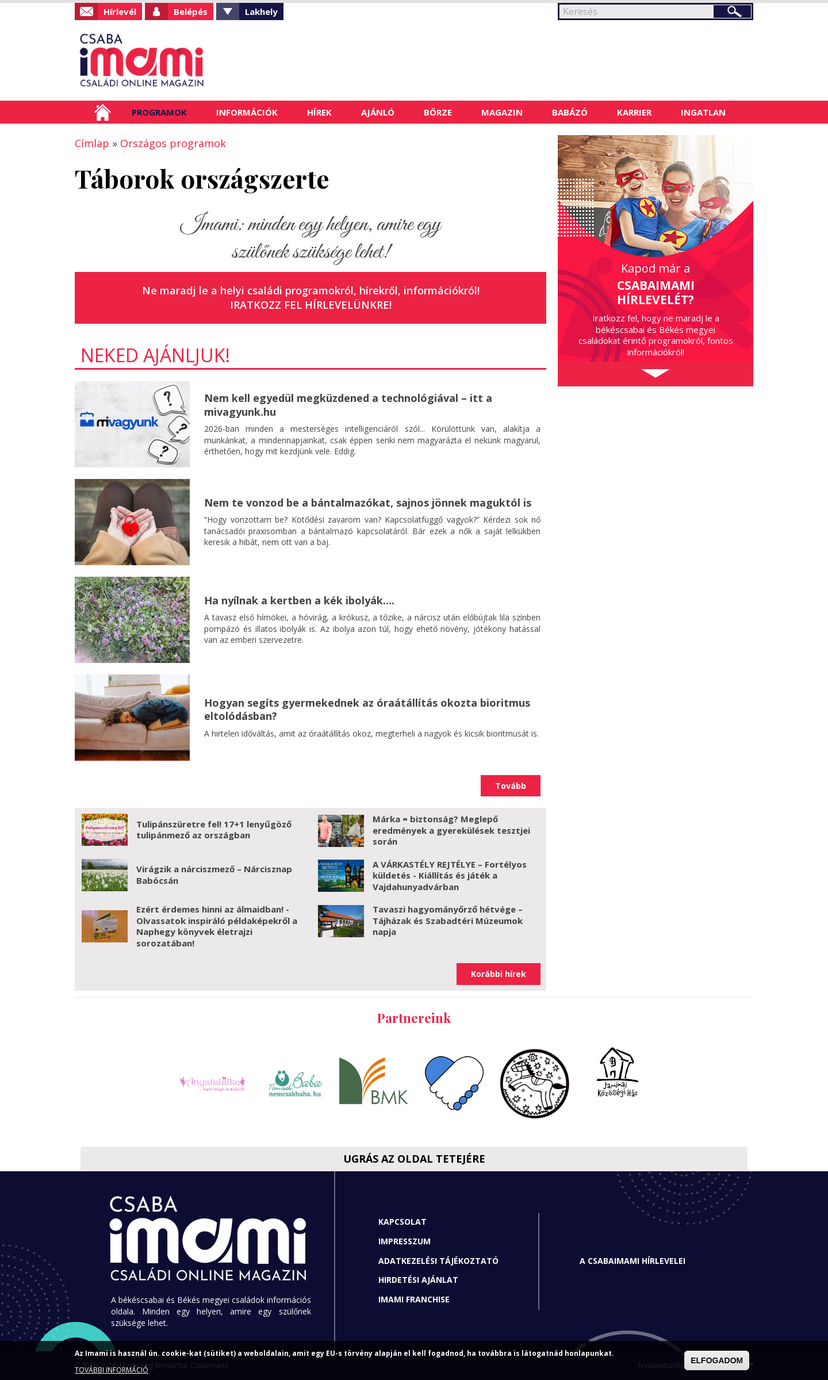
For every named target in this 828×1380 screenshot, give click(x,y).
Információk (247, 112)
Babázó (570, 112)
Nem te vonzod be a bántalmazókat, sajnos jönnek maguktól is (367, 502)
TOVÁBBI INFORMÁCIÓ (111, 1370)
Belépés (191, 11)
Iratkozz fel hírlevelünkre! (311, 305)
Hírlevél (119, 11)
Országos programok (173, 143)
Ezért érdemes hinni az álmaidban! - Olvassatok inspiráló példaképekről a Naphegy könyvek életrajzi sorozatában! (216, 926)
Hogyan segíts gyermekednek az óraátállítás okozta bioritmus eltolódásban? (367, 709)
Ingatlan (703, 112)
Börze (438, 112)
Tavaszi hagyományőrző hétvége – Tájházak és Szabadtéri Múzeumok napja (448, 920)
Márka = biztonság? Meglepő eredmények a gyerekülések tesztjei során (451, 830)
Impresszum (404, 1241)
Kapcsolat (402, 1221)
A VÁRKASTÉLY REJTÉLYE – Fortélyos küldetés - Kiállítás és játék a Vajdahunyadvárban (450, 875)
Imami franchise (414, 1299)
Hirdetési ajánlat (418, 1279)
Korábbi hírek (498, 973)
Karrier (634, 112)
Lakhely (261, 11)
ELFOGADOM (717, 1360)
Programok (159, 112)
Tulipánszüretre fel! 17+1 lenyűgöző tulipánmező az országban (214, 829)
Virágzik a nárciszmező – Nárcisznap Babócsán (214, 874)
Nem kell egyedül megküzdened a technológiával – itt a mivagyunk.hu (348, 404)
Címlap (103, 112)
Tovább (510, 785)
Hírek (319, 112)
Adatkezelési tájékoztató (438, 1260)
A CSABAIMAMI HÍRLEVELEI (632, 1260)
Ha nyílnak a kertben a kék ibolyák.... (299, 600)
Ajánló (377, 112)
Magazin (502, 112)
